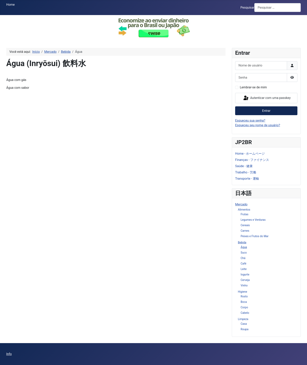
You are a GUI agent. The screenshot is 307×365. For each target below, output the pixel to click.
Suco (244, 252)
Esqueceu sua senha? (250, 120)
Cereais (245, 225)
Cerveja (245, 280)
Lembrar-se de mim (253, 87)
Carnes (245, 230)
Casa (244, 323)
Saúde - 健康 (244, 166)
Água (244, 247)
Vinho (244, 285)
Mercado (241, 204)
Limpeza (243, 319)
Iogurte (245, 274)
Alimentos (244, 209)
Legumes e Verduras (253, 219)
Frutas (244, 214)
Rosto (244, 296)
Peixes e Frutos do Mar (254, 236)
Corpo (244, 307)
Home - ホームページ (250, 153)
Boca (244, 301)
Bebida (242, 242)
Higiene (242, 291)
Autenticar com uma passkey (267, 98)
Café (243, 263)
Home (10, 4)
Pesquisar (247, 7)
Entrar (266, 111)
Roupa (244, 329)
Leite (244, 269)
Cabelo (245, 312)
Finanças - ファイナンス (252, 160)
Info (9, 354)
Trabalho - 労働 (245, 172)
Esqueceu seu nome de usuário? (257, 125)
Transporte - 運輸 (247, 178)
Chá (243, 258)
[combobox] (277, 7)
